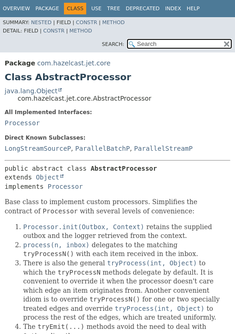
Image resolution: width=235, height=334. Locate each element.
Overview (16, 9)
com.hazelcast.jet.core (73, 63)
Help (193, 9)
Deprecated (142, 9)
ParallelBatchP (102, 148)
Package (47, 9)
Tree (113, 9)
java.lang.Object (31, 91)
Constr (86, 22)
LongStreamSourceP (38, 148)
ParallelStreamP (163, 148)
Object (47, 177)
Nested (41, 22)
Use (96, 9)
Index (173, 9)
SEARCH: (113, 44)
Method (113, 22)
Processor (22, 123)
